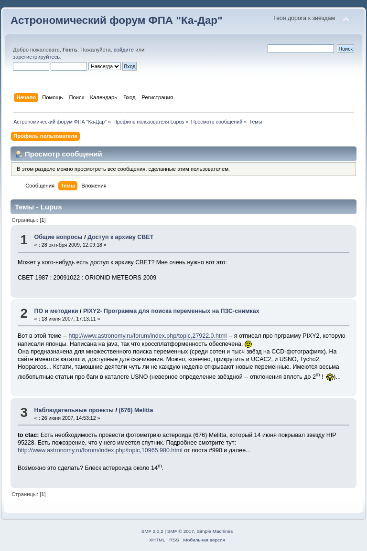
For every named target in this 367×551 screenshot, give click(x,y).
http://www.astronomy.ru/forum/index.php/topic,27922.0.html (147, 336)
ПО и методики (56, 311)
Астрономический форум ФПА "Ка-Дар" (117, 20)
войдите (124, 49)
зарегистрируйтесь (36, 57)
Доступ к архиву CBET (120, 237)
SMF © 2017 (180, 531)
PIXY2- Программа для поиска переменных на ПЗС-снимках (171, 311)
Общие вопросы (58, 237)
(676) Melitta (136, 410)
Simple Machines (214, 531)
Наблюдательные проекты (73, 410)
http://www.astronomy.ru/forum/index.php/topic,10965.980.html (100, 450)
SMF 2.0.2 (152, 531)
